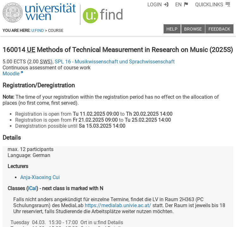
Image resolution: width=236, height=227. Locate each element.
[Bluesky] (183, 201)
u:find (37, 30)
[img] (99, 16)
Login (166, 5)
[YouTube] (203, 201)
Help (171, 29)
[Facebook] (162, 201)
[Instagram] (223, 201)
